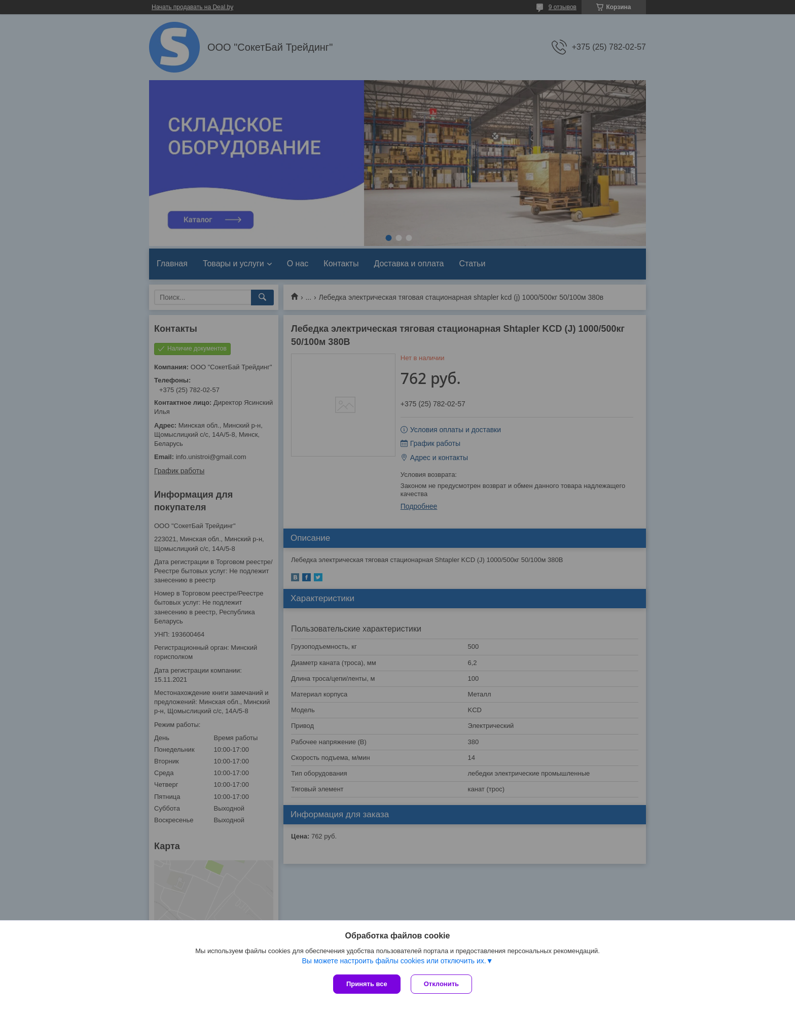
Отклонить (441, 984)
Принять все (366, 984)
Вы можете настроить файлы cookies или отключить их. (394, 961)
